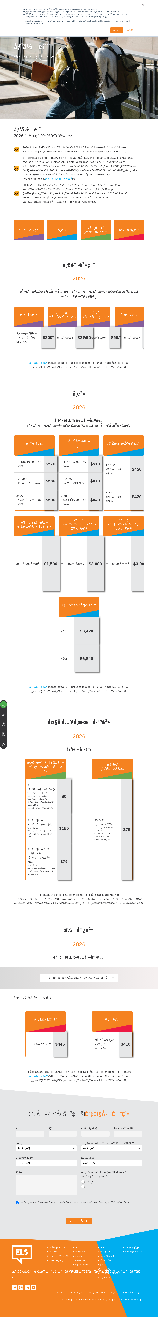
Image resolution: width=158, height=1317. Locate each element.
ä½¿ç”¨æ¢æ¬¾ (96, 1292)
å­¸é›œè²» (77, 1256)
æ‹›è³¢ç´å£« (105, 1260)
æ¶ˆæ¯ (102, 1264)
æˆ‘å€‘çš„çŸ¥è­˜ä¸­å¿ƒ (108, 1273)
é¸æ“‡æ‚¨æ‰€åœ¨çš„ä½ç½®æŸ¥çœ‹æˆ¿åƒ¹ (79, 977)
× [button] (143, 5)
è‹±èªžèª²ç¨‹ (53, 1252)
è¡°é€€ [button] (130, 30)
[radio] (111, 1182)
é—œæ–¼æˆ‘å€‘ (106, 1256)
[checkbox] (111, 1185)
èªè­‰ (59, 1292)
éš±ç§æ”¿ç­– (76, 1292)
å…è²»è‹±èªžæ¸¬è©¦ (58, 1256)
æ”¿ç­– (113, 1292)
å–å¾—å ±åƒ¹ (38, 362)
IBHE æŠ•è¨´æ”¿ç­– (132, 1292)
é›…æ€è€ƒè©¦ (55, 1260)
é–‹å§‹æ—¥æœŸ (81, 1265)
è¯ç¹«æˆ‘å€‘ (104, 1277)
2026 (79, 278)
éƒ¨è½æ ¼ (104, 1269)
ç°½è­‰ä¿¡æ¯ (80, 1260)
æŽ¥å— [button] (117, 30)
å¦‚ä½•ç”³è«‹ (79, 1252)
